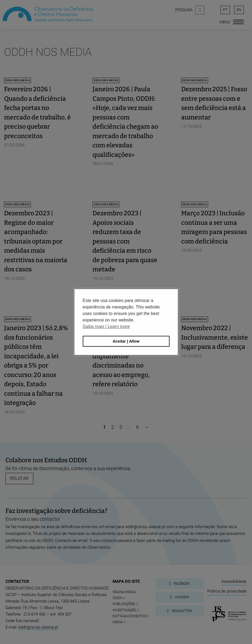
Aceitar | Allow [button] (126, 341)
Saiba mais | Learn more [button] (106, 326)
